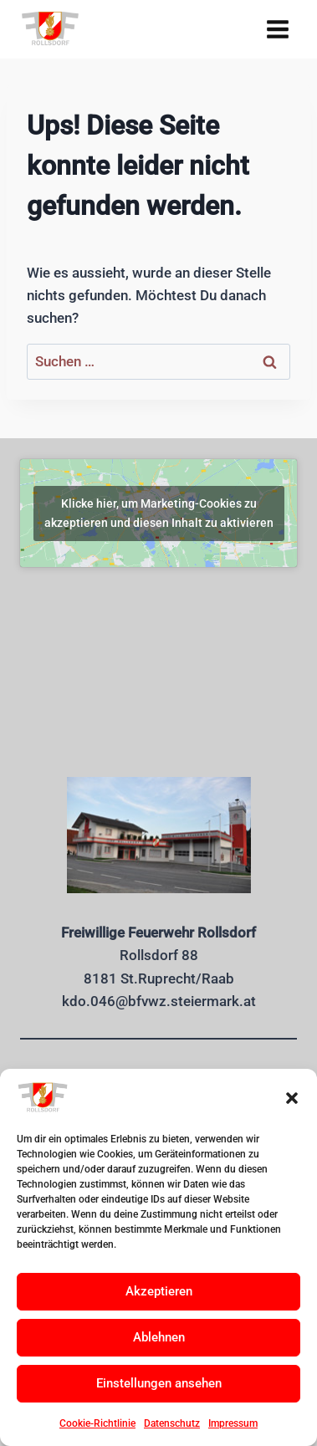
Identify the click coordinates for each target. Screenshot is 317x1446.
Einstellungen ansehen (159, 1383)
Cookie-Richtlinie (97, 1423)
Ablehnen (159, 1337)
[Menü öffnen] (277, 29)
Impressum (233, 1423)
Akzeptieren (158, 1291)
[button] (292, 1098)
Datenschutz (172, 1423)
